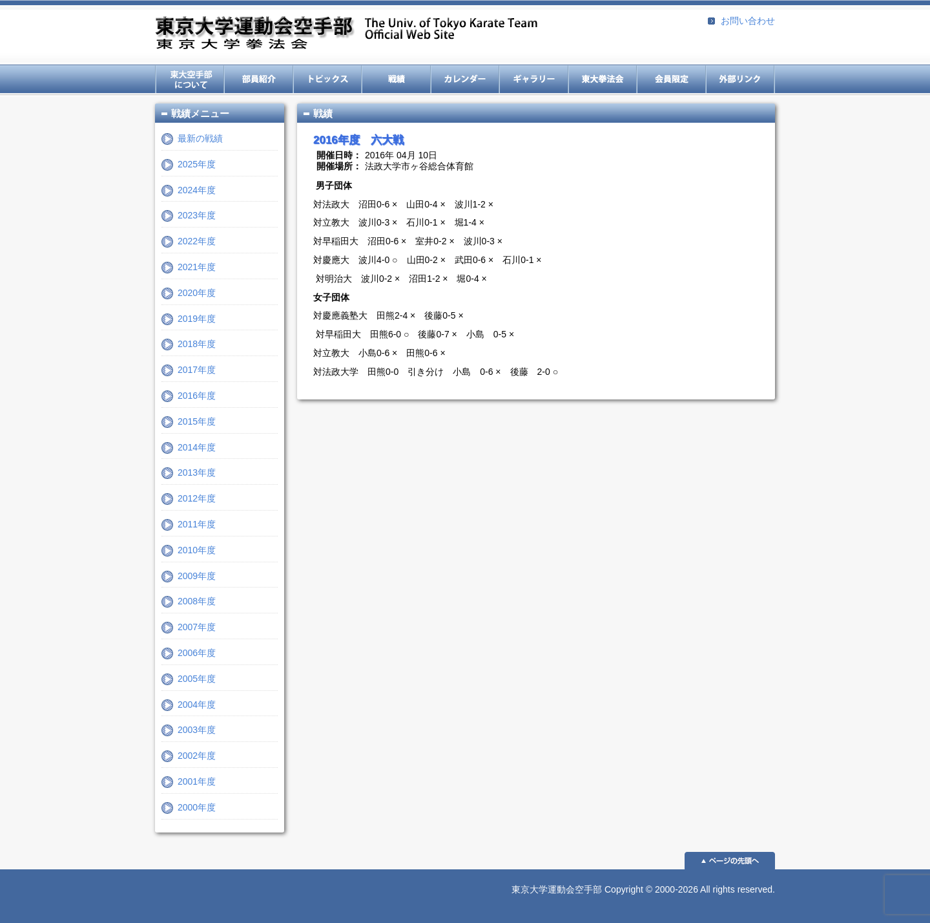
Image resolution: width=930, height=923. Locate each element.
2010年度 (197, 550)
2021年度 (197, 267)
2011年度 (197, 524)
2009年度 (197, 576)
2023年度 (197, 215)
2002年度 (197, 755)
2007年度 (197, 627)
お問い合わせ (748, 20)
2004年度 (197, 704)
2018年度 (197, 344)
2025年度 (197, 164)
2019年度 (197, 318)
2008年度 (197, 601)
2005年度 (197, 679)
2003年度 (197, 730)
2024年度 (197, 190)
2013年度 (197, 472)
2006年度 (197, 653)
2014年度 (197, 447)
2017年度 (197, 370)
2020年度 (197, 293)
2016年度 (197, 395)
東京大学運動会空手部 (346, 34)
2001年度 (197, 781)
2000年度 (197, 807)
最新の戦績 (200, 138)
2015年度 (197, 421)
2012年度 (197, 498)
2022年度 (197, 241)
